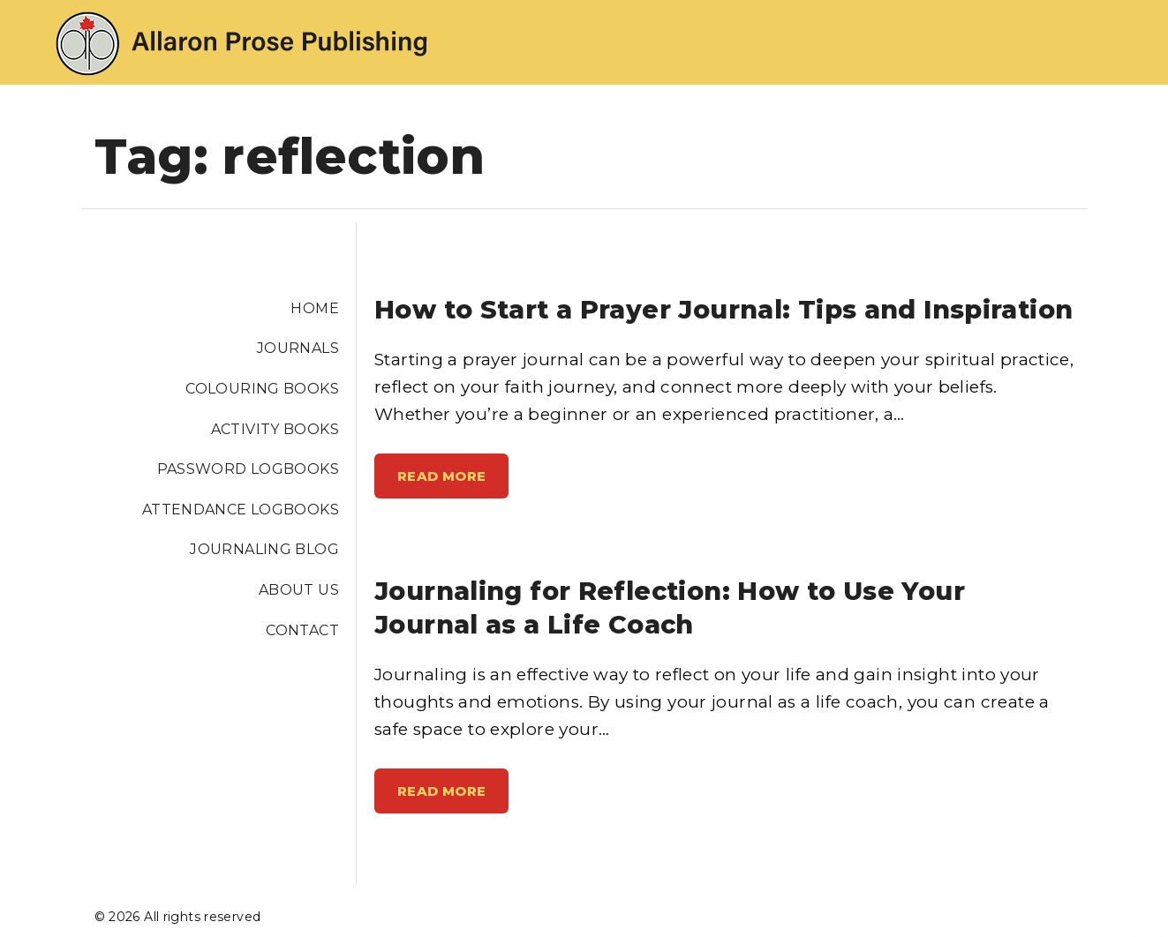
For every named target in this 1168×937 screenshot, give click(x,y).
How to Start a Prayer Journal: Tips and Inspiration (723, 309)
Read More (449, 482)
